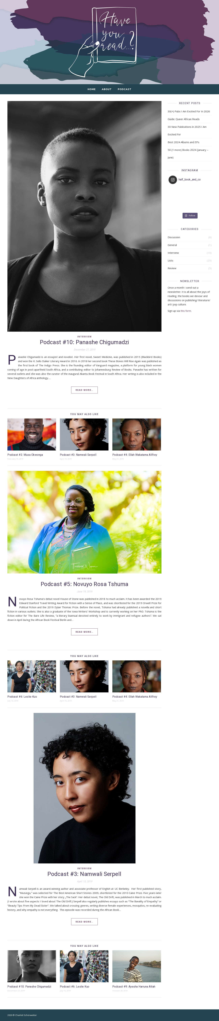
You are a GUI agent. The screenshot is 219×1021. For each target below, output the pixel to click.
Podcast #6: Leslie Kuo (22, 697)
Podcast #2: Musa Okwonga (25, 455)
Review (172, 268)
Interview (84, 336)
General (172, 245)
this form (186, 310)
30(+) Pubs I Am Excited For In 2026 (189, 111)
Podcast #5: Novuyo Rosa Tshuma (84, 584)
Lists (170, 260)
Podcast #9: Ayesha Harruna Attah (133, 987)
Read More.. (84, 389)
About (107, 89)
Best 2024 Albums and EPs (183, 142)
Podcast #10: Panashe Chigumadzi (84, 342)
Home (92, 89)
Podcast (124, 89)
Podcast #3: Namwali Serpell (78, 455)
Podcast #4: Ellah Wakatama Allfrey (134, 455)
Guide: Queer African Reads (184, 119)
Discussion (174, 237)
